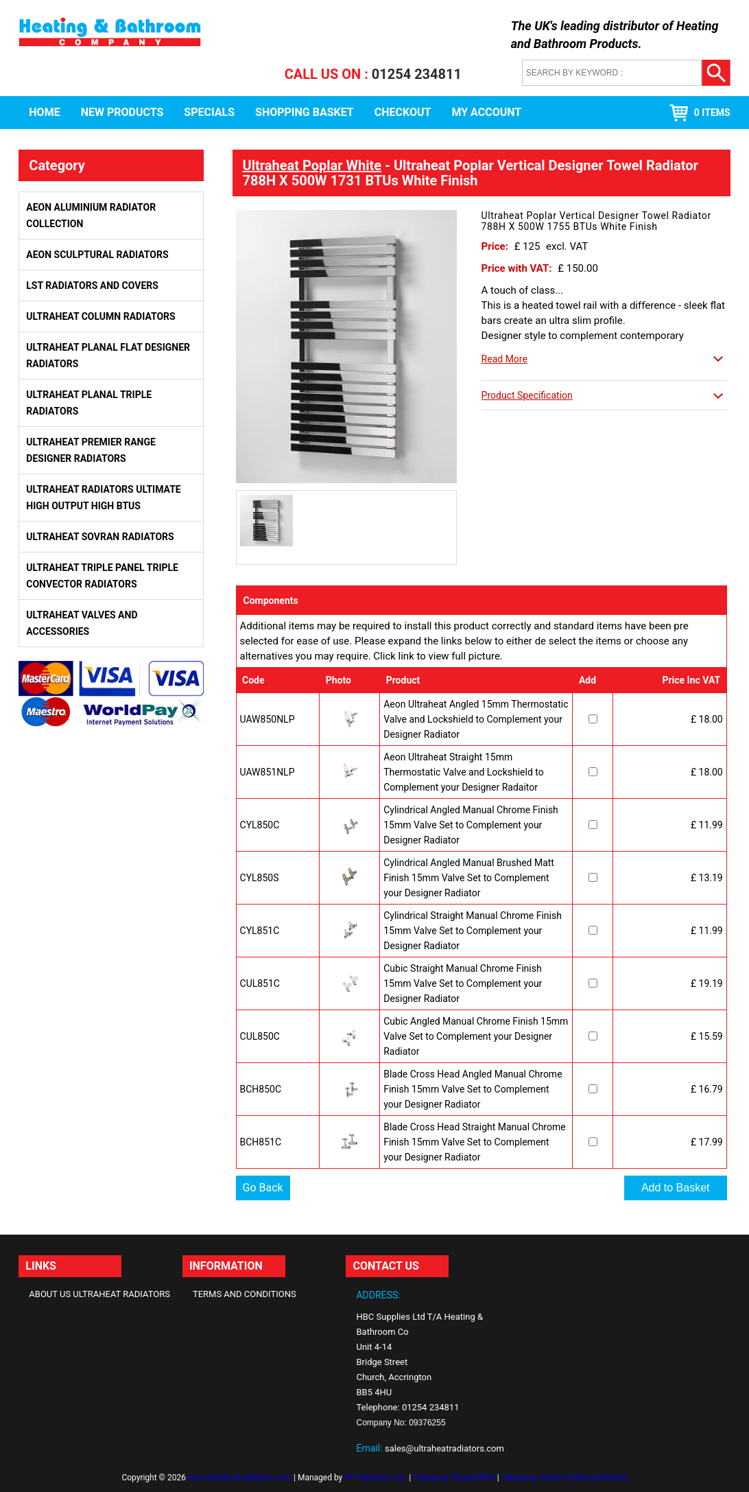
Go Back (263, 1187)
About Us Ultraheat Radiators (99, 1294)
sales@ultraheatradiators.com (444, 1448)
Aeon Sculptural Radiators (97, 254)
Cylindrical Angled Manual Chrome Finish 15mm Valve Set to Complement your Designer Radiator (470, 825)
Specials (209, 112)
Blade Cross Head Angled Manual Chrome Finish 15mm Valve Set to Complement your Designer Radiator (472, 1089)
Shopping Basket (304, 112)
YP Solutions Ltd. (375, 1477)
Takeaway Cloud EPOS (454, 1477)
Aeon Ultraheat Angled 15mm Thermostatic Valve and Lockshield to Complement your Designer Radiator (475, 719)
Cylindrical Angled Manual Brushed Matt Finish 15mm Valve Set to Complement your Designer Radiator (468, 877)
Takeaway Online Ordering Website (564, 1477)
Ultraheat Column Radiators (100, 316)
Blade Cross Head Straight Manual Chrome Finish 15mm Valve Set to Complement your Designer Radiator (474, 1142)
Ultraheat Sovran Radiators (100, 536)
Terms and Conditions (244, 1294)
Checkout (402, 112)
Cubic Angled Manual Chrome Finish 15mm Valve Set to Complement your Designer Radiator (475, 1036)
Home (44, 112)
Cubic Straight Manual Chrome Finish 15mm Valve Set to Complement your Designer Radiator (462, 983)
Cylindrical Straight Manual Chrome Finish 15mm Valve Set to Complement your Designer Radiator (472, 930)
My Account (486, 112)
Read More (504, 358)
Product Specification (527, 395)
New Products (122, 112)
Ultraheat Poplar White (312, 165)
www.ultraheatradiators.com (240, 1477)
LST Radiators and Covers (92, 285)
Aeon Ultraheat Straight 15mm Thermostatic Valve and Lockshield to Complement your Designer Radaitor (463, 772)
